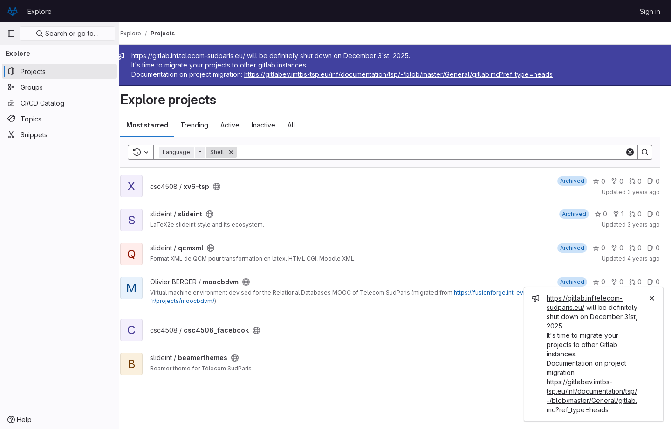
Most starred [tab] (157, 125)
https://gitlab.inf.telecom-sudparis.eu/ (198, 56)
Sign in (650, 11)
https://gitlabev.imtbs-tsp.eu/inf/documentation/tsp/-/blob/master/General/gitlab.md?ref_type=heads (408, 74)
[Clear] (630, 152)
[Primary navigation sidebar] (11, 33)
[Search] (436, 152)
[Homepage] (12, 11)
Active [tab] (240, 125)
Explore (39, 11)
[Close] (651, 298)
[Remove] (241, 152)
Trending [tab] (205, 125)
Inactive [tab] (274, 125)
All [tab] (302, 125)
